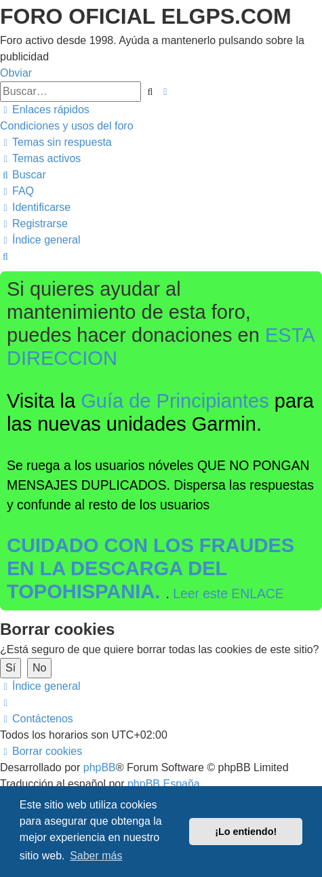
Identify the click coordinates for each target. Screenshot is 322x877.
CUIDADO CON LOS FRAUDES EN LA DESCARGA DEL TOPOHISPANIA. (150, 568)
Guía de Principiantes (175, 401)
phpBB (99, 767)
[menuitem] (67, 126)
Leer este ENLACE (228, 593)
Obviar (16, 73)
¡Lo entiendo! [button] (246, 831)
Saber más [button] (96, 855)
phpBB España (163, 784)
